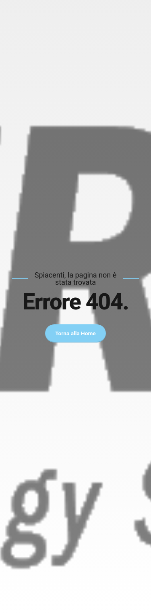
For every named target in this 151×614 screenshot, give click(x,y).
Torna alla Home (75, 333)
